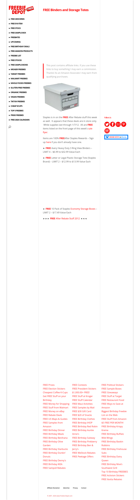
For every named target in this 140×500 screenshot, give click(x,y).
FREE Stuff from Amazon (114, 418)
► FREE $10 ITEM (15, 24)
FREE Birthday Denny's (54, 460)
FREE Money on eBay (53, 411)
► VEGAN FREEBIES (17, 97)
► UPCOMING (14, 42)
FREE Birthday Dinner (54, 430)
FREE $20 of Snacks (82, 415)
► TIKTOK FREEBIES (17, 101)
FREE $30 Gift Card (81, 411)
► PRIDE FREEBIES (16, 115)
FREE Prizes (49, 384)
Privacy (75, 488)
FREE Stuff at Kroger (82, 396)
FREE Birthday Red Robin (84, 426)
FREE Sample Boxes (111, 388)
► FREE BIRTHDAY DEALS (19, 47)
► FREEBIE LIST (15, 56)
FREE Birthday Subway (83, 437)
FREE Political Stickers (113, 384)
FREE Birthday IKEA (52, 464)
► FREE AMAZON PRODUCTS (21, 51)
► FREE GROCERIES (16, 19)
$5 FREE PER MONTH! (113, 422)
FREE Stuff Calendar (82, 400)
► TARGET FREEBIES (17, 74)
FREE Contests (79, 384)
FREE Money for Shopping (56, 403)
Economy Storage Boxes (83, 208)
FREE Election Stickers (54, 388)
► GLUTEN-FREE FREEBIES (19, 88)
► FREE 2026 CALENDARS (19, 120)
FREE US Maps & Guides (55, 418)
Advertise (66, 488)
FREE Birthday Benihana (55, 437)
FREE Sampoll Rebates (54, 467)
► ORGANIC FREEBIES (18, 92)
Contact (83, 488)
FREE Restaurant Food (113, 400)
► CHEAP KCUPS (15, 106)
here (48, 142)
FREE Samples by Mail (83, 407)
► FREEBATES (14, 37)
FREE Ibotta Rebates (112, 479)
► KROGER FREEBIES (17, 69)
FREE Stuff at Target (112, 396)
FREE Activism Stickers (113, 475)
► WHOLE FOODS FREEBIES (20, 83)
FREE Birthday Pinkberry (84, 441)
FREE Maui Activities (82, 403)
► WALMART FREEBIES (18, 79)
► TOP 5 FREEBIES (16, 111)
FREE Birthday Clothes (83, 418)
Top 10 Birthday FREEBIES (115, 471)
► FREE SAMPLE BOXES (18, 65)
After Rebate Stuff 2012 (65, 218)
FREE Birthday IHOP (82, 422)
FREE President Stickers (84, 388)
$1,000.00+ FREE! (81, 392)
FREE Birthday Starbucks (55, 449)
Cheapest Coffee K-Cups (55, 392)
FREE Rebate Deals (52, 415)
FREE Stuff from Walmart (55, 407)
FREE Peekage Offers (82, 456)
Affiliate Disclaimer (53, 488)
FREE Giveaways (110, 392)
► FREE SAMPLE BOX (17, 33)
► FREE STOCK (15, 28)
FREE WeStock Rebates (83, 452)
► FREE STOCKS (15, 60)
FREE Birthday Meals (53, 433)
